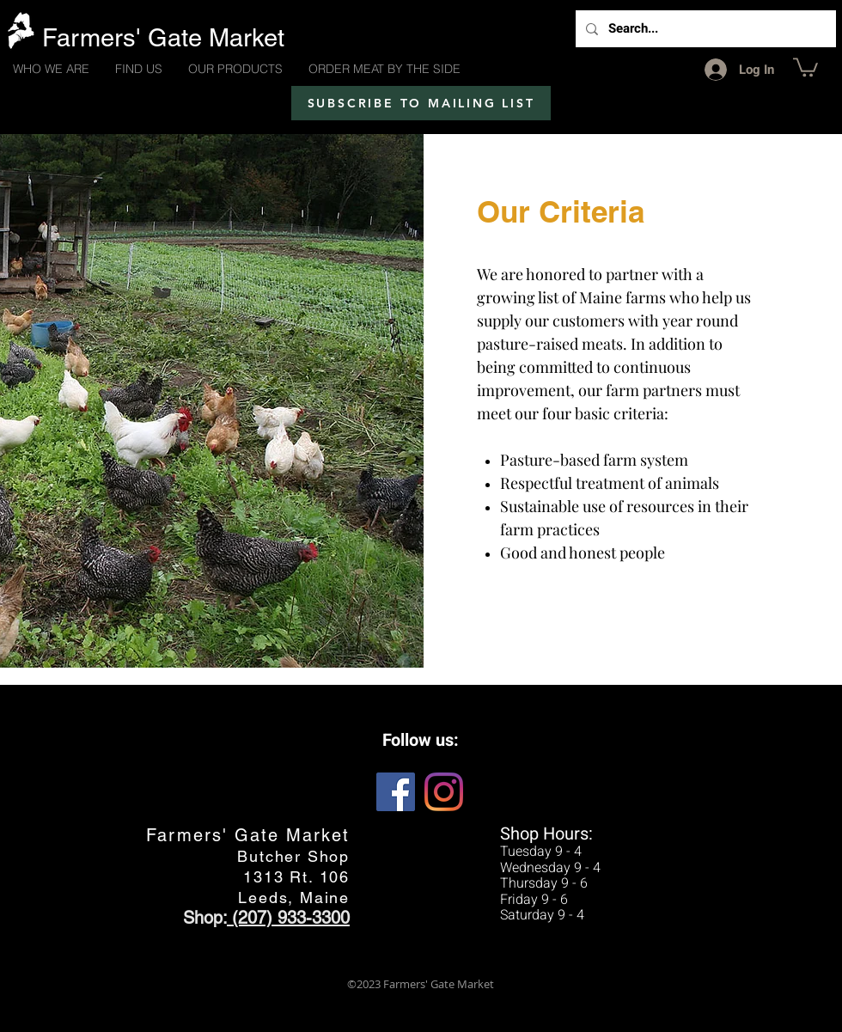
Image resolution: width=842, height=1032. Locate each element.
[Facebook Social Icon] (395, 791)
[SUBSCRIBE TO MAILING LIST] (421, 103)
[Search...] (704, 28)
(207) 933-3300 (288, 917)
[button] (805, 66)
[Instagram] (443, 791)
